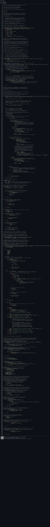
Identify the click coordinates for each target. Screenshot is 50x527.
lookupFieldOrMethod (10, 73)
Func (16, 85)
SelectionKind (10, 34)
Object (38, 115)
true (22, 43)
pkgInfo (18, 441)
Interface (13, 188)
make (8, 228)
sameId (17, 167)
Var (7, 39)
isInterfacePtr (13, 372)
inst (14, 256)
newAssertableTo (12, 468)
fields (20, 166)
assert (6, 434)
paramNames (7, 447)
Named (9, 253)
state (6, 307)
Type (11, 33)
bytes (8, 442)
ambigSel (8, 303)
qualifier (12, 444)
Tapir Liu (17, 524)
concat (18, 156)
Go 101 (8, 524)
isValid (7, 410)
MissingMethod (7, 284)
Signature (13, 448)
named (11, 145)
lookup (12, 256)
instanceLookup (8, 256)
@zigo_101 (9, 525)
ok (18, 85)
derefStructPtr (11, 418)
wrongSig (8, 302)
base (16, 430)
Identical (9, 244)
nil (7, 36)
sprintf (18, 374)
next (17, 185)
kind (7, 34)
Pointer (15, 435)
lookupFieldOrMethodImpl (21, 84)
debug (11, 481)
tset (8, 311)
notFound (8, 300)
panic (8, 41)
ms (11, 377)
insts (6, 274)
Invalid (14, 483)
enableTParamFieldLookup (11, 95)
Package (21, 33)
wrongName (8, 301)
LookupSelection (7, 33)
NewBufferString (11, 442)
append (20, 185)
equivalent (24, 294)
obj (7, 35)
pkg (19, 33)
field (8, 305)
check (5, 294)
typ (14, 130)
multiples (22, 157)
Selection (29, 33)
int (42, 115)
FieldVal (11, 40)
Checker (9, 285)
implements (11, 473)
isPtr (7, 125)
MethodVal (11, 38)
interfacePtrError (22, 371)
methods (6, 295)
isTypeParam (21, 96)
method (22, 284)
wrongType (27, 284)
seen (16, 417)
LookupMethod (22, 190)
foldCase (34, 84)
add (11, 266)
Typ (12, 483)
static (18, 284)
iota (9, 299)
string (26, 33)
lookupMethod (20, 154)
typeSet (17, 190)
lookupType (14, 230)
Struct (20, 417)
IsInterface (13, 430)
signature (7, 448)
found (10, 230)
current (6, 130)
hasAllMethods (11, 462)
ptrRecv (8, 304)
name (24, 33)
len (6, 138)
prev (5, 228)
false (15, 37)
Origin (15, 260)
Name (28, 374)
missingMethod (15, 285)
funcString (16, 377)
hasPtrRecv (15, 205)
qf (7, 444)
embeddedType (11, 130)
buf (12, 267)
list (8, 224)
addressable (14, 33)
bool (17, 33)
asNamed (9, 83)
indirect (19, 43)
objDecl (15, 351)
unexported (23, 339)
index (16, 43)
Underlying (16, 164)
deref (22, 182)
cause (35, 294)
